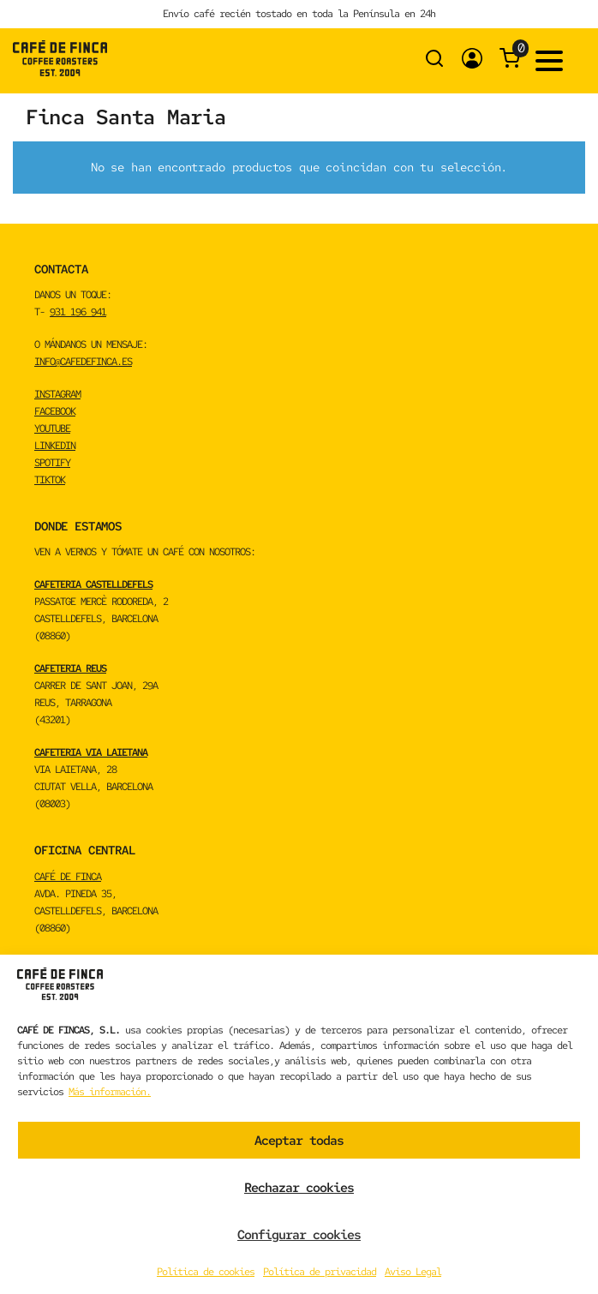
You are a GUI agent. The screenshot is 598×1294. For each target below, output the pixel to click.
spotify (52, 463)
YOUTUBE (52, 428)
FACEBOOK (54, 411)
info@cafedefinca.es (83, 361)
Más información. (110, 1092)
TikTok (49, 480)
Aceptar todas (299, 1140)
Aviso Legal (413, 1272)
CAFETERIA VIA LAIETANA (90, 752)
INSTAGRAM (57, 394)
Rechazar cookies (299, 1187)
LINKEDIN (54, 445)
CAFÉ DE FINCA (67, 877)
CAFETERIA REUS (70, 668)
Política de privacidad (319, 1272)
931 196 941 (78, 312)
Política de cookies (205, 1272)
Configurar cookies (299, 1234)
